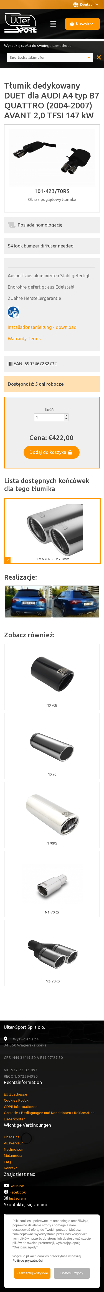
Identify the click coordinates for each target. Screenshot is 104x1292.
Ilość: (49, 409)
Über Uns (11, 1137)
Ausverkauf (13, 1143)
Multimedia (13, 1155)
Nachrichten (13, 1149)
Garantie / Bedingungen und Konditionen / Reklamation (49, 1112)
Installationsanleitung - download (42, 327)
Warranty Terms (24, 338)
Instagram (17, 1198)
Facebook (18, 1192)
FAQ (7, 1162)
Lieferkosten (15, 1119)
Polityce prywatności (27, 1260)
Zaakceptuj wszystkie (32, 1273)
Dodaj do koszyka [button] (51, 452)
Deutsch (85, 4)
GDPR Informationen (20, 1106)
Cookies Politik (16, 1100)
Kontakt (10, 1168)
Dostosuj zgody (71, 1273)
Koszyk (81, 23)
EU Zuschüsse (15, 1094)
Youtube (17, 1186)
